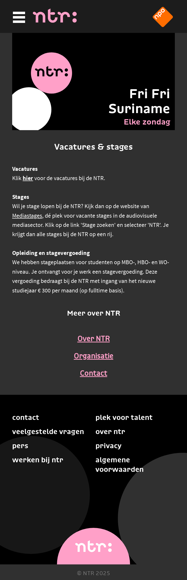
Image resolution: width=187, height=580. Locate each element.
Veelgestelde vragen (48, 431)
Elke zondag (147, 122)
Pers (20, 445)
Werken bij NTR (37, 459)
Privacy (108, 445)
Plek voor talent (124, 417)
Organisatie (93, 356)
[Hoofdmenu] (18, 17)
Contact (93, 374)
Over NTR (93, 339)
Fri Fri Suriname (139, 101)
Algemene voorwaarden (119, 464)
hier (28, 178)
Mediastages (27, 215)
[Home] (55, 21)
